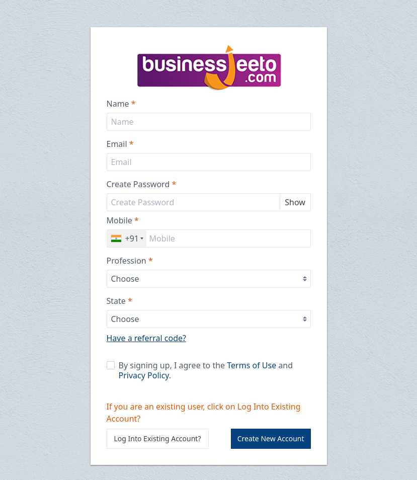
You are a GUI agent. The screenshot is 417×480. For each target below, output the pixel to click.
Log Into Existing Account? (157, 438)
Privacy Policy (144, 375)
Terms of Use (251, 365)
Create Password (142, 184)
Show (295, 202)
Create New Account (270, 438)
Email (120, 143)
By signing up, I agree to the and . (200, 370)
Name (121, 103)
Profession (130, 260)
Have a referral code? (146, 338)
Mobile (123, 220)
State (119, 300)
